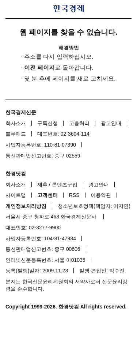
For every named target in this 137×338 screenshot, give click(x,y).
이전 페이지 (39, 68)
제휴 (42, 184)
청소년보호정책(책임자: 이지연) (94, 206)
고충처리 (79, 123)
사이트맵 (15, 195)
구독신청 (47, 123)
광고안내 (111, 123)
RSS (74, 195)
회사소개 (15, 123)
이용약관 (101, 195)
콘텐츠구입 (64, 184)
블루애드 (15, 134)
